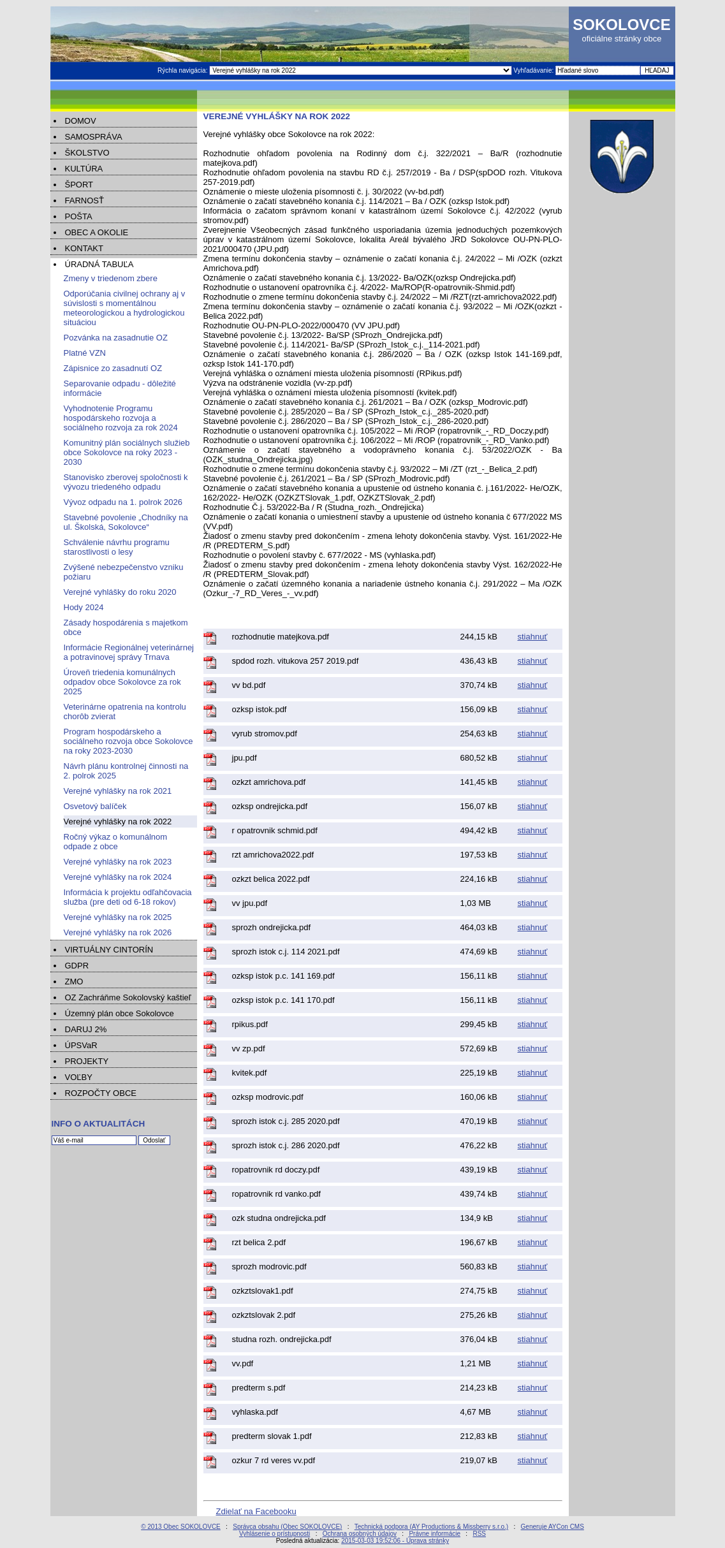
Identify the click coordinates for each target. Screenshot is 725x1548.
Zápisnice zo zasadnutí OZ (113, 368)
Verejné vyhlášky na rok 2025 (118, 917)
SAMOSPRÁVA (93, 137)
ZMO (74, 981)
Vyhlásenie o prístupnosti (274, 1533)
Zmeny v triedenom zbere (110, 278)
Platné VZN (85, 353)
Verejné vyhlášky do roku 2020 (120, 592)
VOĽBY (78, 1077)
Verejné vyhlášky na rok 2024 (118, 877)
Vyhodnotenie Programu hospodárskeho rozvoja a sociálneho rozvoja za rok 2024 (121, 418)
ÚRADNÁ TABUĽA (99, 264)
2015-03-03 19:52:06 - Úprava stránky (395, 1540)
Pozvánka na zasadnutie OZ (116, 337)
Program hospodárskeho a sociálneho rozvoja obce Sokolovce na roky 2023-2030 (128, 741)
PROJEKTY (87, 1061)
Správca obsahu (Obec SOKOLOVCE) (287, 1526)
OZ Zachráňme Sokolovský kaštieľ (128, 997)
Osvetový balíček (95, 806)
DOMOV (80, 121)
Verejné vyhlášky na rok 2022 (118, 821)
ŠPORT (79, 184)
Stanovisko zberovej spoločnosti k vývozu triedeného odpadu (126, 482)
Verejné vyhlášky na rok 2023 (118, 861)
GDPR (77, 965)
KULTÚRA (84, 168)
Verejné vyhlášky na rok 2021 (118, 791)
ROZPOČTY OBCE (100, 1093)
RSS (479, 1533)
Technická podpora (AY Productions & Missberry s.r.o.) (431, 1526)
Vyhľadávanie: (534, 70)
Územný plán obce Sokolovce (119, 1013)
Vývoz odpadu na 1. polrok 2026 (123, 502)
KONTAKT (84, 248)
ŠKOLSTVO (87, 152)
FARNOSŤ (84, 200)
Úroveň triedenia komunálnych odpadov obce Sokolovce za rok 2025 (122, 682)
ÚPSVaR (81, 1045)
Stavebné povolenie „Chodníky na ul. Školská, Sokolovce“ (126, 522)
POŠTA (78, 216)
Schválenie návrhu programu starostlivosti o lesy (117, 547)
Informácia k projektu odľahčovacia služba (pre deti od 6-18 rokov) (128, 897)
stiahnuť (533, 636)
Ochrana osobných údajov (360, 1533)
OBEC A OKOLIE (97, 232)
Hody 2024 (84, 607)
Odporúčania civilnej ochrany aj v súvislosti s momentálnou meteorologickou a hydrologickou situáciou (125, 308)
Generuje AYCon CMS (552, 1526)
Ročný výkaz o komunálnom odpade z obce (116, 841)
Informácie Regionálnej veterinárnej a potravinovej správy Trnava (129, 652)
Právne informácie (434, 1533)
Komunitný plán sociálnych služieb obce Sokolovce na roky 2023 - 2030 (127, 452)
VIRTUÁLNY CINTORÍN (109, 949)
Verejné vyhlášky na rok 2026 (118, 932)
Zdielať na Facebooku (256, 1511)
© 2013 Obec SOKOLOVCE (181, 1526)
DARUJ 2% (86, 1029)
